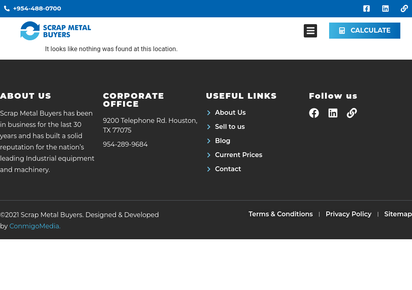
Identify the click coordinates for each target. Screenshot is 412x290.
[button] (310, 30)
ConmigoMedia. (34, 226)
